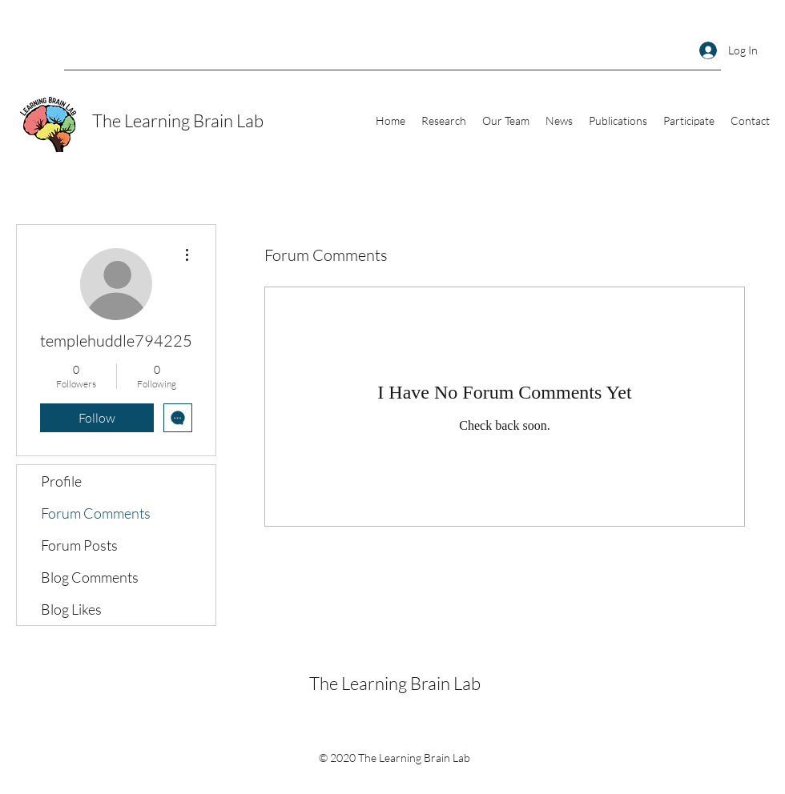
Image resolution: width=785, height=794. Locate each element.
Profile (61, 481)
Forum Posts (79, 545)
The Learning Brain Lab (178, 120)
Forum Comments (96, 513)
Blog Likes (71, 609)
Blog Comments (90, 577)
